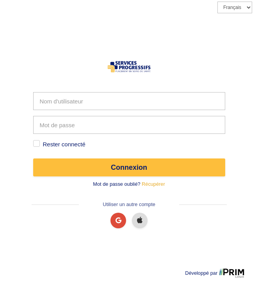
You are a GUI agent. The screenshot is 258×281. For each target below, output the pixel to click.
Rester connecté (64, 144)
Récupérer (153, 184)
